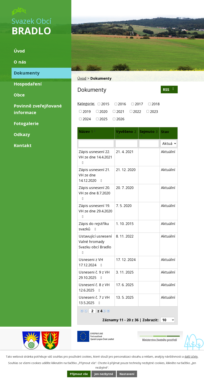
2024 (87, 118)
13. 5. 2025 (124, 297)
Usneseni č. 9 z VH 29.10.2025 (94, 275)
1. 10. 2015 (124, 223)
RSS (169, 89)
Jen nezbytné (103, 374)
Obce (19, 95)
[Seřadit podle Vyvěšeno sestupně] (118, 136)
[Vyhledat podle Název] (96, 143)
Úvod (81, 78)
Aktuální (168, 151)
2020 (103, 111)
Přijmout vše (79, 374)
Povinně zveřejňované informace (38, 109)
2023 (154, 111)
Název (86, 131)
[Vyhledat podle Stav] (168, 143)
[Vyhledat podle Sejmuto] (149, 143)
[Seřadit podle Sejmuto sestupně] (142, 136)
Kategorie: (86, 103)
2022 (137, 111)
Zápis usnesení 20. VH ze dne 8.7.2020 (94, 192)
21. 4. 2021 (124, 151)
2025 (103, 118)
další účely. (191, 356)
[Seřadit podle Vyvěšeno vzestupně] (118, 135)
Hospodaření (28, 84)
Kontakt (22, 145)
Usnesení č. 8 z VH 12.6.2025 (94, 287)
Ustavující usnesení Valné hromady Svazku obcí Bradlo (95, 244)
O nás (20, 62)
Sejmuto (149, 131)
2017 (139, 103)
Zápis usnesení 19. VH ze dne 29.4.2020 (95, 210)
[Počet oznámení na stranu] (167, 320)
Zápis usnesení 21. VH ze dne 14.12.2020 (94, 175)
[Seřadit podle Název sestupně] (95, 131)
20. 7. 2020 (124, 187)
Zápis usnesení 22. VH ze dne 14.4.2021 (95, 156)
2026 (120, 118)
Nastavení (127, 374)
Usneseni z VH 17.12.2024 (91, 262)
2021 (120, 111)
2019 (87, 111)
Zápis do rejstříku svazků (94, 226)
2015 (105, 103)
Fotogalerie (26, 123)
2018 (156, 103)
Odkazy (22, 134)
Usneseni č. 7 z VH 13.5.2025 (94, 300)
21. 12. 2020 (125, 169)
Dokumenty (26, 73)
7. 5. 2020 (123, 205)
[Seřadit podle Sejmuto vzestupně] (142, 135)
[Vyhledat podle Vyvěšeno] (126, 143)
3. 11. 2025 (124, 272)
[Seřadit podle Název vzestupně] (95, 129)
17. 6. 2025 (124, 284)
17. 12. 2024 (125, 259)
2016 (122, 103)
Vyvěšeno (126, 131)
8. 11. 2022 (124, 236)
